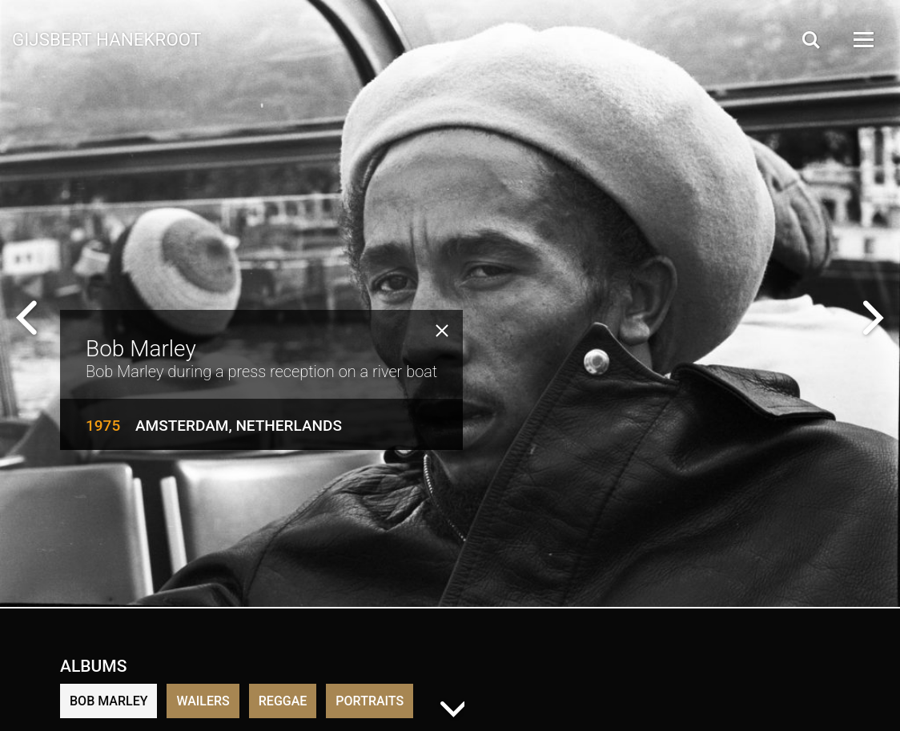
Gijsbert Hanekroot (106, 38)
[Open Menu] (862, 39)
